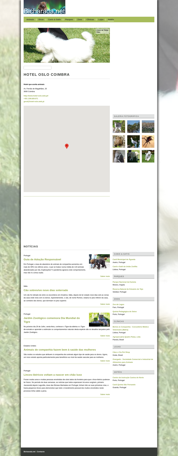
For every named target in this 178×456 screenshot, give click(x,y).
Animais (30, 19)
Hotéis (111, 19)
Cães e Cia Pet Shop (121, 352)
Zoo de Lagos (118, 304)
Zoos (79, 19)
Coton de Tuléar (102, 30)
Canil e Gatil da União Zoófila (125, 266)
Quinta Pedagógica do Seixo (125, 311)
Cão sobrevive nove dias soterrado (46, 290)
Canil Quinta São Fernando (124, 385)
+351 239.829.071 (31, 98)
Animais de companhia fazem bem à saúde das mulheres (60, 349)
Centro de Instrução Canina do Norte (128, 377)
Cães (98, 32)
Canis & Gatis (54, 19)
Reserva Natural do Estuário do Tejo (128, 289)
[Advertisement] (111, 7)
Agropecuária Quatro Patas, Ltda (126, 337)
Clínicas (90, 19)
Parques (69, 19)
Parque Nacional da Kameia (124, 282)
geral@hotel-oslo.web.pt (34, 101)
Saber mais (105, 276)
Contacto (40, 452)
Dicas (41, 19)
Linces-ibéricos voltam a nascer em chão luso (53, 374)
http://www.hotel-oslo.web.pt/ (36, 96)
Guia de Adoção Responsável (42, 259)
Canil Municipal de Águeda (124, 259)
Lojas (101, 19)
